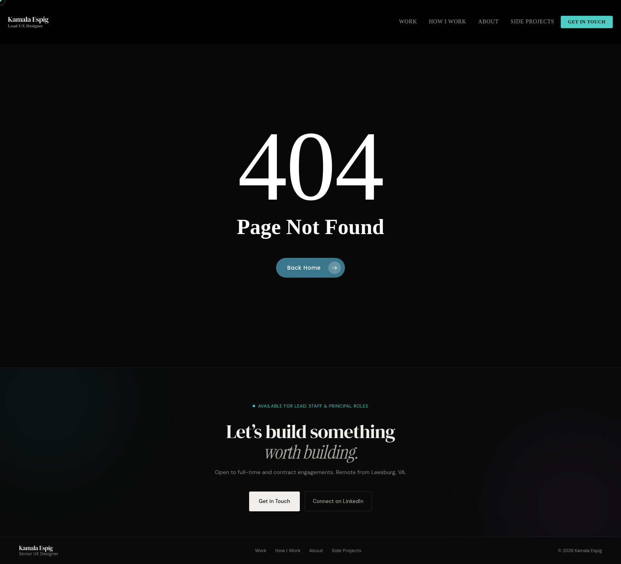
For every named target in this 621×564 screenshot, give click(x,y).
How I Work (288, 550)
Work (261, 550)
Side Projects (347, 550)
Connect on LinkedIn (338, 501)
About (316, 550)
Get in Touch (274, 501)
